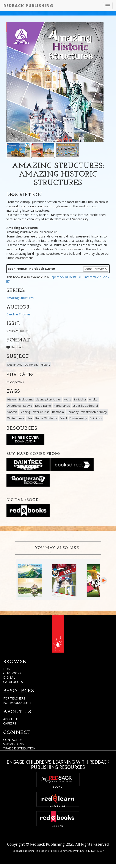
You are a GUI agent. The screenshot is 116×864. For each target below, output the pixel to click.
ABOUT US (11, 719)
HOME (7, 669)
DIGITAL (9, 677)
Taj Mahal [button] (80, 399)
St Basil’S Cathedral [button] (85, 406)
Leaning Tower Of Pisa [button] (35, 412)
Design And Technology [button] (22, 364)
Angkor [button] (94, 399)
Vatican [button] (12, 412)
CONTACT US (12, 740)
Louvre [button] (28, 406)
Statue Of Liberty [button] (45, 418)
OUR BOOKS (12, 673)
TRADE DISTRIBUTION (19, 748)
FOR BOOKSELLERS (17, 703)
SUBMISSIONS (13, 744)
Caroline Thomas (18, 314)
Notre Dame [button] (43, 406)
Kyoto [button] (67, 399)
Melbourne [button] (26, 399)
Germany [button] (72, 412)
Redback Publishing (28, 5)
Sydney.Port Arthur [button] (48, 399)
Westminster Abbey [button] (94, 412)
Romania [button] (58, 412)
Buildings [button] (96, 418)
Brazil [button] (63, 418)
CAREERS (9, 723)
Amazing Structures (20, 298)
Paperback (57, 277)
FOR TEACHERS (14, 698)
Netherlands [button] (61, 406)
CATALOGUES (13, 682)
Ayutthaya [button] (14, 406)
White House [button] (15, 418)
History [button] (45, 364)
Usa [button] (29, 418)
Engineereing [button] (78, 418)
